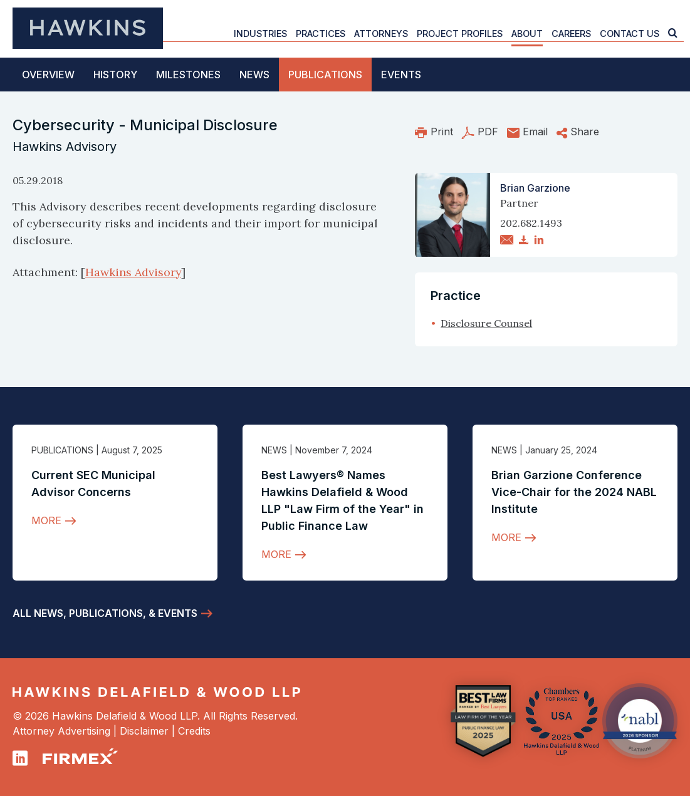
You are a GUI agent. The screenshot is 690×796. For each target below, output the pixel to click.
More (46, 520)
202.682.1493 (531, 223)
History (115, 74)
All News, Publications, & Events (105, 613)
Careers (571, 33)
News (254, 74)
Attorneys (381, 33)
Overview (48, 74)
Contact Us (629, 33)
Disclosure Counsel (486, 323)
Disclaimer (144, 731)
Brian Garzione (535, 188)
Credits (194, 731)
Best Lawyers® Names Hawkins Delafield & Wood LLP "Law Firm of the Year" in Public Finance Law (342, 500)
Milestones (188, 74)
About (527, 33)
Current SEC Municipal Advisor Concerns (93, 483)
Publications (325, 74)
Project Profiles (460, 33)
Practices (320, 33)
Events (401, 74)
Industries (260, 33)
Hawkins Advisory (133, 272)
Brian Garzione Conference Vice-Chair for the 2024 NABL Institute (574, 491)
